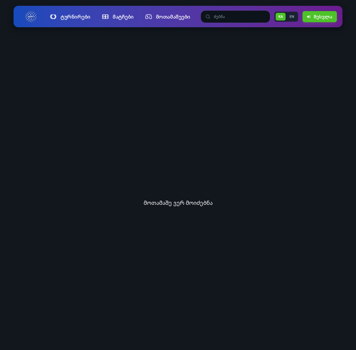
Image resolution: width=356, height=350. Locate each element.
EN (291, 16)
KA (280, 16)
